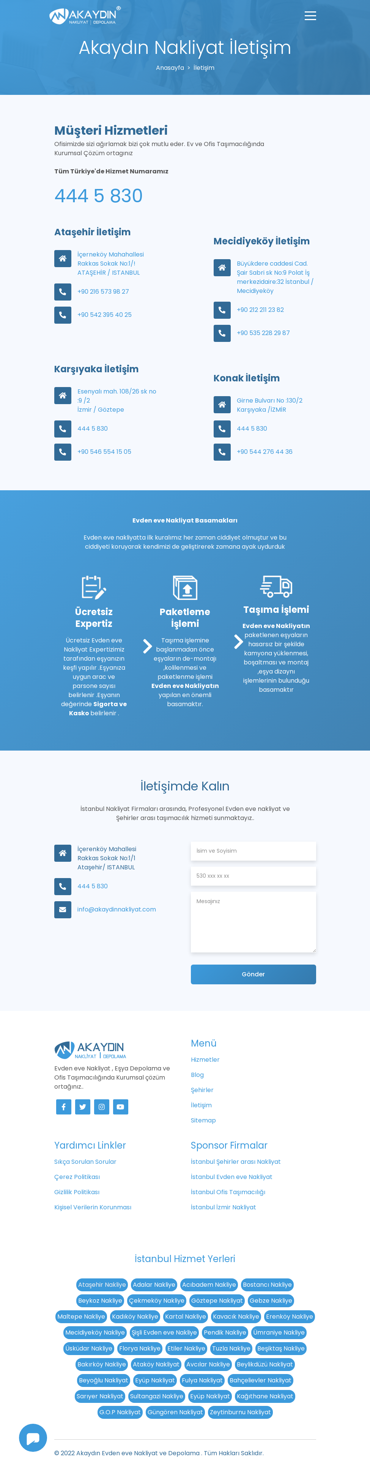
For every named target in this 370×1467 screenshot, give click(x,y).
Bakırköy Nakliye (101, 1364)
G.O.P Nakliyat (120, 1412)
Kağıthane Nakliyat (265, 1396)
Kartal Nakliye (185, 1316)
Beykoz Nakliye (100, 1300)
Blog (197, 1074)
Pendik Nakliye (225, 1332)
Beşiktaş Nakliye (281, 1348)
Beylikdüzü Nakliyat (265, 1364)
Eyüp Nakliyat (155, 1380)
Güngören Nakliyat (175, 1412)
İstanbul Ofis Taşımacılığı (228, 1192)
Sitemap (203, 1120)
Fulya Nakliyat (202, 1380)
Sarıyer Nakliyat (100, 1396)
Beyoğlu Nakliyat (103, 1380)
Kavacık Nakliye (236, 1316)
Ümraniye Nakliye (279, 1332)
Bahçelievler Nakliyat (260, 1380)
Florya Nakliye (140, 1348)
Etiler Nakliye (186, 1348)
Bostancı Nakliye (267, 1284)
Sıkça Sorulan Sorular (85, 1161)
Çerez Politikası (77, 1177)
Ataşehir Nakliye (102, 1284)
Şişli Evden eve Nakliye (164, 1332)
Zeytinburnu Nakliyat (240, 1412)
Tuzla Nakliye (231, 1348)
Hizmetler (205, 1059)
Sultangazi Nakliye (156, 1396)
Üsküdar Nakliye (88, 1348)
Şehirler (202, 1090)
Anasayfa (170, 67)
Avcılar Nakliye (208, 1364)
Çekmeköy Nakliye (156, 1300)
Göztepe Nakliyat (217, 1300)
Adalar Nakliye (154, 1284)
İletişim (201, 1105)
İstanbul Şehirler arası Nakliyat (236, 1161)
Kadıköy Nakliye (135, 1316)
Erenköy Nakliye (289, 1316)
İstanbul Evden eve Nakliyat (231, 1177)
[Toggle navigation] (310, 15)
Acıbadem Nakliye (209, 1284)
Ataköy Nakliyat (156, 1364)
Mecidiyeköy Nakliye (95, 1332)
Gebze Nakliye (271, 1300)
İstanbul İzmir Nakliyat (223, 1207)
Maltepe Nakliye (81, 1316)
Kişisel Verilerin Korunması (92, 1207)
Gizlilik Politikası (76, 1192)
